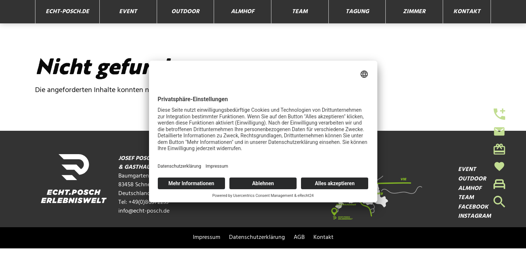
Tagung (357, 11)
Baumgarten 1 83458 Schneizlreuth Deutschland (143, 184)
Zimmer (414, 11)
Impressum (206, 237)
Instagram (474, 216)
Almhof (242, 11)
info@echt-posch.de (143, 211)
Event (128, 11)
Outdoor (185, 11)
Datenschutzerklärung (257, 237)
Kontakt (466, 11)
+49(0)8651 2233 (148, 202)
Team (300, 11)
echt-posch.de (67, 11)
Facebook (473, 207)
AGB (299, 237)
